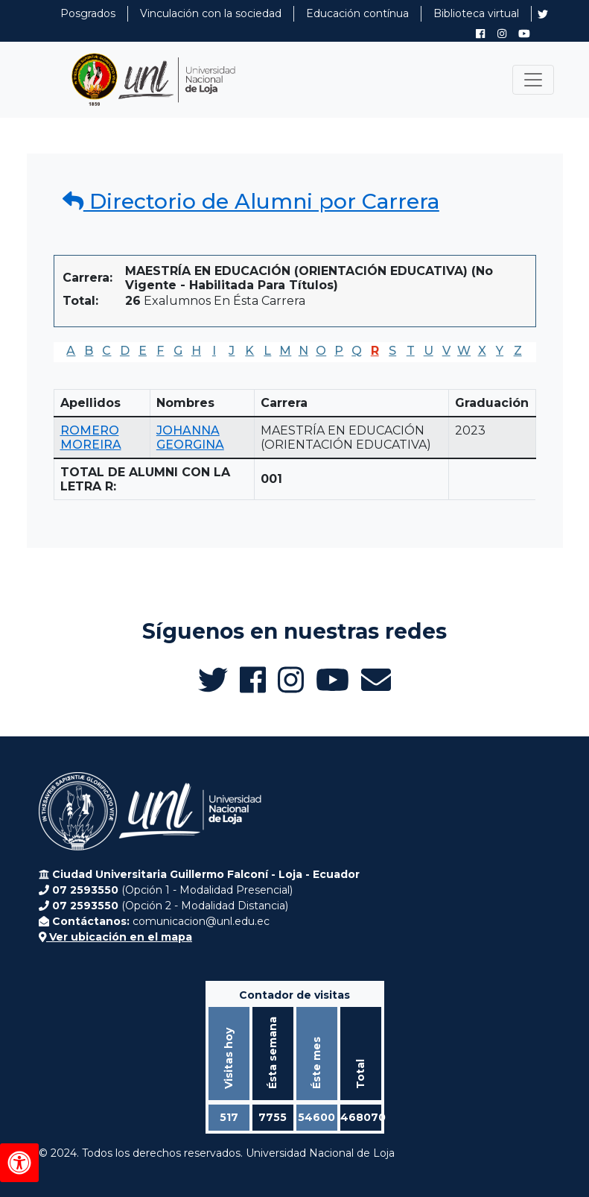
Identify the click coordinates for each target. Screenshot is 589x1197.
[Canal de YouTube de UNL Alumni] (524, 33)
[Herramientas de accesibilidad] (19, 1162)
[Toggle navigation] (533, 80)
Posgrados (87, 13)
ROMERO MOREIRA (90, 437)
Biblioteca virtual (476, 13)
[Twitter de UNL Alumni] (543, 15)
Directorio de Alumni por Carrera (251, 201)
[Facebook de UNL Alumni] (480, 33)
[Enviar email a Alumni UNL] (376, 680)
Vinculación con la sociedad (210, 13)
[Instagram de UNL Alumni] (501, 33)
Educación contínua (357, 13)
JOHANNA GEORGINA (190, 437)
